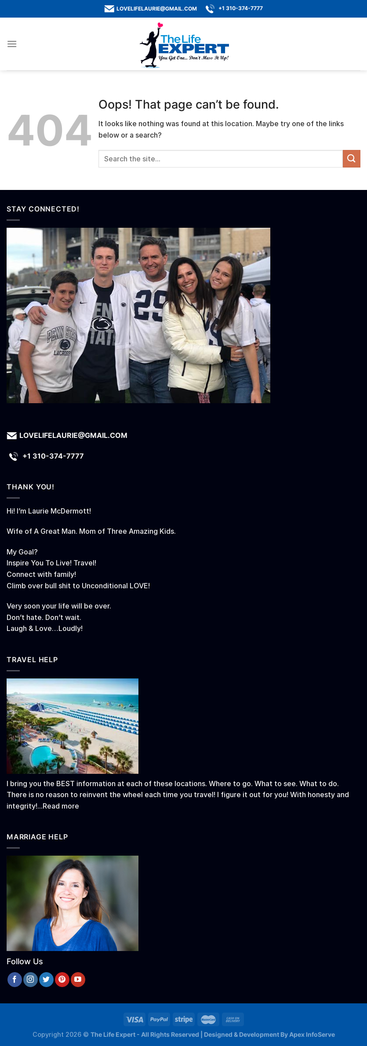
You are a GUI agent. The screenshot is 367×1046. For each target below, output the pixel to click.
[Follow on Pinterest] (62, 979)
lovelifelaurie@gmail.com (156, 8)
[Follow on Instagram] (30, 979)
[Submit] (351, 158)
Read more (61, 806)
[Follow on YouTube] (78, 979)
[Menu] (12, 44)
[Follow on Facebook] (14, 979)
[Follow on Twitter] (46, 979)
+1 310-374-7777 (240, 8)
